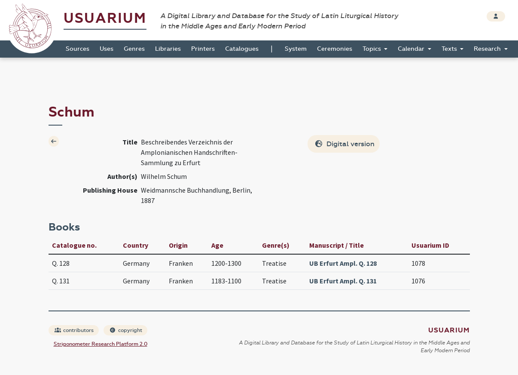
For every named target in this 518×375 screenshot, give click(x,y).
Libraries (168, 48)
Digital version (344, 144)
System (296, 48)
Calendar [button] (412, 48)
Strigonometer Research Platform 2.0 (100, 344)
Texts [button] (450, 48)
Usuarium (105, 18)
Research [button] (488, 48)
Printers (203, 48)
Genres (134, 48)
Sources (77, 48)
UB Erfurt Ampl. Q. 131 (343, 281)
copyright (126, 330)
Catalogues (242, 48)
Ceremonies (334, 48)
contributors (74, 330)
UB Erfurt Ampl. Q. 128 (343, 263)
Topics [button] (373, 48)
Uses (106, 48)
